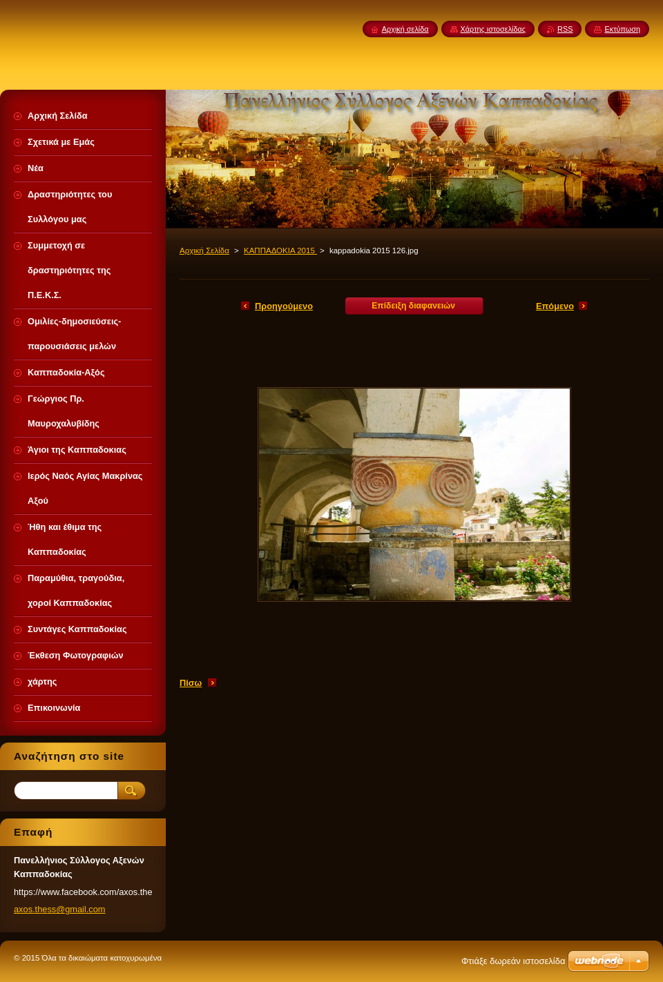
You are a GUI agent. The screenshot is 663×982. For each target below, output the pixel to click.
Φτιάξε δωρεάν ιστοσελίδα (513, 961)
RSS (565, 29)
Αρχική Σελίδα (204, 250)
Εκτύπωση (622, 29)
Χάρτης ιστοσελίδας (493, 29)
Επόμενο (555, 306)
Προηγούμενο (284, 306)
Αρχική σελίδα (405, 29)
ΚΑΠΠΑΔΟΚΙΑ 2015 (280, 250)
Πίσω (191, 683)
